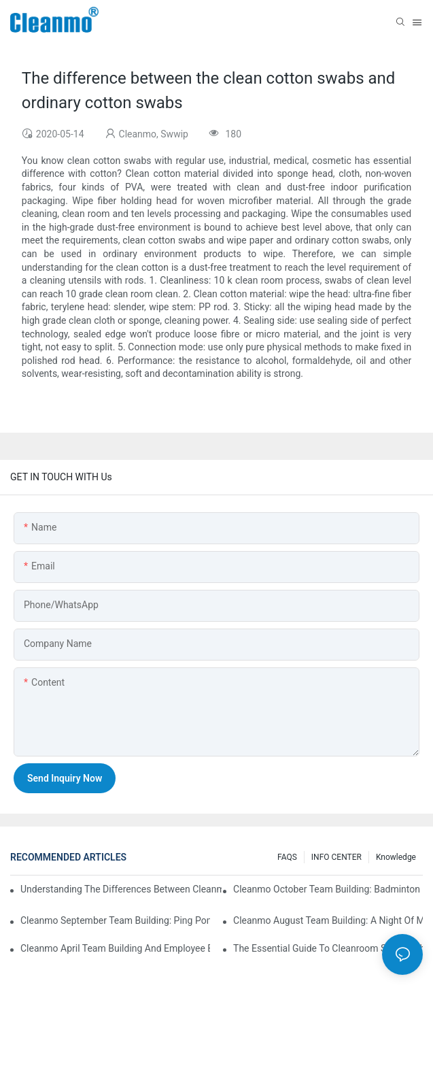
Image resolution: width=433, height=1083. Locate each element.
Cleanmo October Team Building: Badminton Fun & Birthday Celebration (328, 889)
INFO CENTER (336, 857)
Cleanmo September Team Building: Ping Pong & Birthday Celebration (115, 920)
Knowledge (396, 857)
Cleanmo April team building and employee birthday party (115, 948)
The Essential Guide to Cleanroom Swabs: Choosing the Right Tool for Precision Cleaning (328, 948)
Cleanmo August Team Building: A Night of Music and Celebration (328, 920)
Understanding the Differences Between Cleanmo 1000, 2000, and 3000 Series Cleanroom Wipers (121, 889)
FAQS (287, 857)
